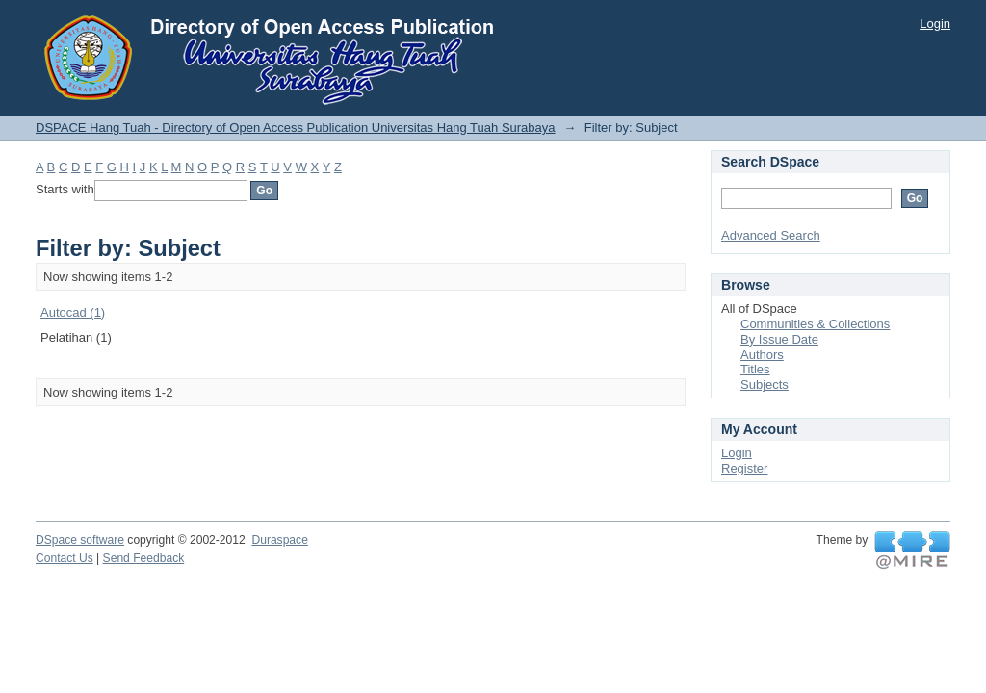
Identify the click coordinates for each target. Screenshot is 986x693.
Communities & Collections (815, 324)
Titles (755, 369)
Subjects (764, 384)
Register (744, 468)
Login (935, 23)
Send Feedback (144, 558)
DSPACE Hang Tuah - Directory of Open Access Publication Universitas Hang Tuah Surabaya (296, 127)
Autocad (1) (72, 312)
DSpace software (80, 540)
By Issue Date (779, 339)
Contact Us (64, 558)
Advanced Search (770, 235)
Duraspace (279, 540)
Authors (762, 354)
